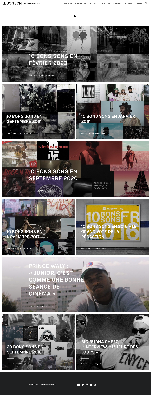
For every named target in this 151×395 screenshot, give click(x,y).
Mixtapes (128, 3)
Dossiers (138, 3)
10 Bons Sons (67, 3)
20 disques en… (81, 3)
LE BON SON (12, 3)
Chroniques (105, 3)
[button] (146, 3)
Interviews (117, 3)
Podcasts (94, 3)
